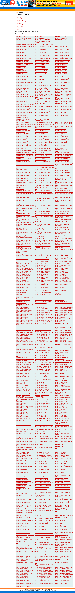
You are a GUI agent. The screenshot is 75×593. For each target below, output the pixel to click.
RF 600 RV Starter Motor (21, 469)
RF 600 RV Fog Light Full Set (61, 268)
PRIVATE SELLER (53, 10)
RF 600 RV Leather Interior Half (23, 366)
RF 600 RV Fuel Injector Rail (61, 280)
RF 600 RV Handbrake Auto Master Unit (63, 303)
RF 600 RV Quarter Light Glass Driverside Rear (62, 393)
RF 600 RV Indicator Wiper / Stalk (42, 350)
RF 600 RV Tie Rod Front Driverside (43, 505)
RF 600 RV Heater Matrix (40, 323)
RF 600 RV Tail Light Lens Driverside (24, 499)
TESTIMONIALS (61, 10)
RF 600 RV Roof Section (60, 410)
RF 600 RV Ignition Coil (60, 337)
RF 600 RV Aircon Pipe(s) (60, 64)
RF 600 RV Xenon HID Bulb (22, 585)
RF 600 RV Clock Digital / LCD (61, 145)
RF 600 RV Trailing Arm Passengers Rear (44, 520)
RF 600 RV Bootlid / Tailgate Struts (23, 99)
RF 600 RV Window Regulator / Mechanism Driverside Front (62, 554)
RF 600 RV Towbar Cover (40, 515)
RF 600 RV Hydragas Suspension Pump (64, 334)
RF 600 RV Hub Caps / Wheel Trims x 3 (44, 332)
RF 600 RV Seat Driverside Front (42, 420)
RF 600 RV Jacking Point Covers (42, 360)
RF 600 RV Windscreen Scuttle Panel (24, 567)
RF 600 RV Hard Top (39, 307)
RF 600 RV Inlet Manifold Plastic (42, 352)
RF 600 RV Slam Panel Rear (61, 453)
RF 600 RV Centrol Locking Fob (23, 144)
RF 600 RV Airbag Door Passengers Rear (64, 58)
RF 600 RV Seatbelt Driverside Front (43, 431)
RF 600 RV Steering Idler (21, 478)
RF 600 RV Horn (58, 325)
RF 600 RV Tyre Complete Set (41, 523)
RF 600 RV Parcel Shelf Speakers (42, 383)
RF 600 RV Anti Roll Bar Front (61, 75)
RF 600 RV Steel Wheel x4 (61, 471)
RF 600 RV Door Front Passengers (43, 190)
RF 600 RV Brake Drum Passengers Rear (44, 111)
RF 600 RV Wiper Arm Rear (22, 576)
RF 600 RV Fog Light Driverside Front (24, 268)
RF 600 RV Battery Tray (40, 84)
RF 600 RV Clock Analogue (41, 145)
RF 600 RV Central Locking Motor (62, 139)
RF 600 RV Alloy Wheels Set (61, 72)
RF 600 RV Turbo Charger (60, 522)
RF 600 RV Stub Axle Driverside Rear (24, 485)
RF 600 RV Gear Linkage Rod (41, 290)
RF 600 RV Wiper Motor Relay (22, 580)
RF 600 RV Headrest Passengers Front (24, 320)
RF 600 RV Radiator (39, 397)
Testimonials (21, 26)
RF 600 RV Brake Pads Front (41, 114)
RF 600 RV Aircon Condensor (61, 63)
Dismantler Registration (23, 21)
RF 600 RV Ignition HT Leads (61, 338)
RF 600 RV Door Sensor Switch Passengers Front (62, 217)
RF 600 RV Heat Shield (60, 320)
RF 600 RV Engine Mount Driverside (24, 254)
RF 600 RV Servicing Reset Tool (23, 440)
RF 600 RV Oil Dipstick (21, 375)
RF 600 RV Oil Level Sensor (41, 376)
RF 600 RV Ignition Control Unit (42, 338)
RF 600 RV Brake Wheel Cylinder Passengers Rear (42, 120)
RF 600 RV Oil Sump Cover (61, 378)
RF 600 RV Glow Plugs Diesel (61, 301)
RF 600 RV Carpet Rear (60, 135)
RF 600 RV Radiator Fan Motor (42, 401)
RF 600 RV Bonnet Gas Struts (61, 87)
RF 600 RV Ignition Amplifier (22, 337)
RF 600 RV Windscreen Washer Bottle (43, 567)
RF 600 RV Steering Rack (60, 479)
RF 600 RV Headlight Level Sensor (43, 312)
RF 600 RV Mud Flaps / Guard (22, 373)
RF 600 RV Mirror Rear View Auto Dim (63, 372)
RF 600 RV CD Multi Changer (61, 136)
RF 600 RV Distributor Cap (22, 180)
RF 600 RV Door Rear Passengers (23, 213)
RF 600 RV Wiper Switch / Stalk (62, 580)
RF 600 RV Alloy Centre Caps (41, 69)
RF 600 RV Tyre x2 (20, 525)
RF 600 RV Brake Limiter (60, 112)
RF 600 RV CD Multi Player (22, 138)
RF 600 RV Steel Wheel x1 (61, 469)
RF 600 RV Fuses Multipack (22, 289)
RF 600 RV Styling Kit (20, 487)
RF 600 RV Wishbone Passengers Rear (44, 583)
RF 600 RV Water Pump (60, 531)
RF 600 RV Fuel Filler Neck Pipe (23, 277)
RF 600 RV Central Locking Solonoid (63, 141)
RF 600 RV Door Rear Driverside (42, 211)
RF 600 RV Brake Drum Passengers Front (25, 111)
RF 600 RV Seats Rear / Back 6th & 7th (24, 438)
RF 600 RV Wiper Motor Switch (42, 580)
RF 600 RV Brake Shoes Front (61, 115)
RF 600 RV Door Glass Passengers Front (64, 192)
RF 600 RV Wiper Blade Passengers (63, 576)
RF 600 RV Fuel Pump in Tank (41, 284)
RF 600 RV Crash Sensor (40, 160)
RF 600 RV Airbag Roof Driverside (62, 60)
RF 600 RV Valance (39, 526)
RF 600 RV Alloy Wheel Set (61, 69)
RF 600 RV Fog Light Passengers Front (24, 269)
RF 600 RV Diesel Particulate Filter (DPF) (44, 177)
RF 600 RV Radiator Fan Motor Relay (63, 401)
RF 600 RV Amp (38, 75)
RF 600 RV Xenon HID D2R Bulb (62, 585)
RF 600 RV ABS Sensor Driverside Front (25, 44)
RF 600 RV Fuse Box (59, 287)
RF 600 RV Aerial (39, 48)
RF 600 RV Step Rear (59, 482)
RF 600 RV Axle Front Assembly (62, 78)
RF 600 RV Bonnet (20, 87)
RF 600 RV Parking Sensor (22, 385)
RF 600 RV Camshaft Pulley (61, 132)
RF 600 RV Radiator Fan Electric (23, 401)
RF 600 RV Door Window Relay (62, 227)
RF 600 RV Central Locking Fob (42, 139)
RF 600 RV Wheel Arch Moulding (23, 537)
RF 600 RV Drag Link (39, 238)
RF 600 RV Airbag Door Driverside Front (64, 57)
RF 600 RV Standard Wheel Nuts (62, 468)
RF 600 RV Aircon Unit (60, 67)
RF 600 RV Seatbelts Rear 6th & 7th (43, 436)
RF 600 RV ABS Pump (21, 42)
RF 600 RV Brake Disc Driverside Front (43, 106)
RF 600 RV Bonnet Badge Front (42, 87)
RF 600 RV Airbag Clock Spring (62, 55)
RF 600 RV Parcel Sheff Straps (23, 383)
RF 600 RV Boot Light (20, 92)
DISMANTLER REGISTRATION (57, 7)
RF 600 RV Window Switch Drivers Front (25, 562)
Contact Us (20, 29)
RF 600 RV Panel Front (21, 382)
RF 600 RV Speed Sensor (41, 461)
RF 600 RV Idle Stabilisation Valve (62, 335)
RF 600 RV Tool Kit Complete (61, 508)
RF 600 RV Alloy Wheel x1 (21, 70)
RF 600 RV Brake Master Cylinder (23, 114)
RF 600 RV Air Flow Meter (41, 54)
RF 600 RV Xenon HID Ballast (61, 583)
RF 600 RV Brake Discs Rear (22, 109)
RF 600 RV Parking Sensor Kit (41, 385)
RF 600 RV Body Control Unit (22, 85)
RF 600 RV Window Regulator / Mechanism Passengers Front (23, 560)
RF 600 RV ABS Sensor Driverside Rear (44, 44)
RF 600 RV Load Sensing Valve (23, 367)
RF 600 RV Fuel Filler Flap (60, 275)
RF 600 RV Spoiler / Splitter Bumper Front (44, 465)
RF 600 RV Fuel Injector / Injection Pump (44, 280)
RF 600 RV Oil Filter (59, 375)
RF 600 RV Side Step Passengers (42, 452)
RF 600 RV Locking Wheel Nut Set (42, 367)
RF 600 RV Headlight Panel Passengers (25, 315)
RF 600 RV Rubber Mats (40, 415)
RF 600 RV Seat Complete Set (22, 420)
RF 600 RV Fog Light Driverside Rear (43, 268)
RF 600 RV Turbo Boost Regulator (42, 522)
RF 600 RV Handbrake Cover (61, 305)
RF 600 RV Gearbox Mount (41, 298)
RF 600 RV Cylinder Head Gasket (62, 172)
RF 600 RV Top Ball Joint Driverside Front (25, 510)
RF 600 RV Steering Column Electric (43, 476)
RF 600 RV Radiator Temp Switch (42, 403)
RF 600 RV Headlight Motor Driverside (24, 314)
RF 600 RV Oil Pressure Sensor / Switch (64, 376)
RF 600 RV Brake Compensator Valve (24, 106)
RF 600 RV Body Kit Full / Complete (43, 85)
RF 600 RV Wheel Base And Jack (62, 537)
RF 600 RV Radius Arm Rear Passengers (25, 406)
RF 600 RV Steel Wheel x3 (41, 471)
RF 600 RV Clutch (39, 147)
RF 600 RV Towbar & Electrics (22, 515)
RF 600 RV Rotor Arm (20, 415)
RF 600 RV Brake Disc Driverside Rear (63, 106)
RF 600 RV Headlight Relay (41, 315)
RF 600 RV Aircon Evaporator (41, 64)
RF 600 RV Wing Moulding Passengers (43, 573)
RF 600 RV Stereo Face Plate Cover (43, 484)
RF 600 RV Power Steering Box (42, 387)
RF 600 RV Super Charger (21, 493)
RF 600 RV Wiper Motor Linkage (42, 579)
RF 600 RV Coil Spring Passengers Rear (25, 155)
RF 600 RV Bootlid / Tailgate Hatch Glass (44, 94)
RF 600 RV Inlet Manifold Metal (23, 352)
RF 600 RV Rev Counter (60, 406)
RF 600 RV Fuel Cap (59, 271)
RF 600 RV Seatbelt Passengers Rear (43, 433)
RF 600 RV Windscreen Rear (61, 565)
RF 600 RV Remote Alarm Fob (42, 406)
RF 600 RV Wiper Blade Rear (22, 577)
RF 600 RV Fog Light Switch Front (23, 271)
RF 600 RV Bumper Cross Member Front (44, 122)
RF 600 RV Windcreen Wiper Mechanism (64, 547)
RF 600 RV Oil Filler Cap (40, 375)
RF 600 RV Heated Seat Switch (23, 321)
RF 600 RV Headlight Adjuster (41, 308)
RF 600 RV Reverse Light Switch (23, 407)
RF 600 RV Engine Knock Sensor (62, 251)
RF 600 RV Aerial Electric (60, 48)
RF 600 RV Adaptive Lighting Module (24, 48)
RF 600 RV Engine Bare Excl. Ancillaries (64, 249)
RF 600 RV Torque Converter (41, 513)
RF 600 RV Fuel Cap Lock (21, 272)
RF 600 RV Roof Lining (60, 409)
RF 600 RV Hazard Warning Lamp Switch (64, 307)
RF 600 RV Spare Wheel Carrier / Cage (44, 456)
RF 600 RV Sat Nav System (41, 416)
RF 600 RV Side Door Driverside (42, 444)
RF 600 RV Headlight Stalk (61, 315)
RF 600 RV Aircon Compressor (42, 63)
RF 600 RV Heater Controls (61, 321)
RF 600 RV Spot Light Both (41, 466)
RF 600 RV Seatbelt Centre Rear (23, 431)
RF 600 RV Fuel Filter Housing (61, 277)
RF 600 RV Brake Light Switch (41, 112)
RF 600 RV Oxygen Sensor (61, 380)
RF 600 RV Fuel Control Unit (41, 274)
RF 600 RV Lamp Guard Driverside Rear (25, 362)
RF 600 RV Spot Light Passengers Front (25, 468)
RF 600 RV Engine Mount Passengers (43, 254)
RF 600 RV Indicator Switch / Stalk (62, 344)
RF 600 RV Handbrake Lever (22, 307)
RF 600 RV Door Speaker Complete (43, 219)
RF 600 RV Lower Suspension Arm (23, 369)
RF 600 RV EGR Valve (60, 241)
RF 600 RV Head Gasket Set (22, 308)
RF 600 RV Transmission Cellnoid (23, 522)
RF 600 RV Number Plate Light (42, 373)
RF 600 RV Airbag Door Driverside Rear (24, 58)
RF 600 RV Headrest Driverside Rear (63, 318)
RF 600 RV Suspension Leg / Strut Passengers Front (62, 496)
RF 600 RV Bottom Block (21, 101)
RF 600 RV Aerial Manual (21, 49)
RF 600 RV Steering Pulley (22, 479)
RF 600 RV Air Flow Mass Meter (62, 52)
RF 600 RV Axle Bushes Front (22, 78)
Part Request (21, 20)
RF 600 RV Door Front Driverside (62, 188)
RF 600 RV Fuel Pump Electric (61, 283)
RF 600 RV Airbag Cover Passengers (43, 57)
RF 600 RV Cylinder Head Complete (43, 172)
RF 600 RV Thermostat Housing (62, 501)
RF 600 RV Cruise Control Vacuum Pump (64, 163)
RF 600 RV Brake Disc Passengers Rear (44, 108)
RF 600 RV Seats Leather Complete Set (63, 436)
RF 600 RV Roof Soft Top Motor (23, 413)
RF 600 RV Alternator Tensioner (23, 75)
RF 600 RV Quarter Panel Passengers (24, 397)
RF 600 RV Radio (20, 404)
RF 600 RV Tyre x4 (59, 525)
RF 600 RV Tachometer (40, 498)
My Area (20, 23)
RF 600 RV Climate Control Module (23, 145)
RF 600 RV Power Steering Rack (42, 390)
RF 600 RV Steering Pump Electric (42, 479)
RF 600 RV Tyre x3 (39, 525)
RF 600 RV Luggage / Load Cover (42, 369)
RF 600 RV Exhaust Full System (42, 259)
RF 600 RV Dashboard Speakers (23, 175)
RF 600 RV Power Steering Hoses (42, 389)
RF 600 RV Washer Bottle (21, 531)
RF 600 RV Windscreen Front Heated (24, 565)
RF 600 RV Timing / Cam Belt (22, 506)
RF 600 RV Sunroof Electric (41, 489)
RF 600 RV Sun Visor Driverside (42, 487)
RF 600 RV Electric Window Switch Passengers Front (43, 246)
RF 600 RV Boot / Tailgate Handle (42, 91)
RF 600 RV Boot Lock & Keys (41, 92)
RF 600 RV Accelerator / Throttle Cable (43, 46)
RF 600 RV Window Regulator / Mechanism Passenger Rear (62, 557)
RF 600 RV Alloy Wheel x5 (41, 72)
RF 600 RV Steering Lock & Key (62, 478)
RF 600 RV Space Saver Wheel (62, 455)
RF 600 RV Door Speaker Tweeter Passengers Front (23, 228)
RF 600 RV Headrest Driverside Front (43, 318)
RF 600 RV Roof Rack (21, 410)
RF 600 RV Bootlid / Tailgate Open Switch (25, 96)
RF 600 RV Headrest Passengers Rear (43, 320)
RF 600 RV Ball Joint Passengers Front (24, 82)
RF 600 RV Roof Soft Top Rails (42, 413)
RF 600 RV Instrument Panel (41, 355)
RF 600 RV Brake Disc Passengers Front (25, 108)
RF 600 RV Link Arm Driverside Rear (43, 366)
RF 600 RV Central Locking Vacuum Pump (44, 142)
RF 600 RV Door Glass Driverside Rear (43, 192)
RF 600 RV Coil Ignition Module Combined (25, 152)
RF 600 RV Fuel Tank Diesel (41, 286)
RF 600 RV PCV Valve (60, 385)
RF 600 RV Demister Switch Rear (42, 175)
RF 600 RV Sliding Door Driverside (23, 455)
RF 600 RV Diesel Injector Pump (23, 177)
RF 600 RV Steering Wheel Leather (62, 481)
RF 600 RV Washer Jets (40, 531)
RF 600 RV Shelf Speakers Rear (62, 440)
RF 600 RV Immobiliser (40, 340)
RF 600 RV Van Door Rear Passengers (63, 528)
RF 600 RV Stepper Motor (21, 484)
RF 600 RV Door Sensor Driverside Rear (64, 215)
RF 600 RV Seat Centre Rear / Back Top (64, 418)
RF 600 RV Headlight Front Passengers (44, 310)
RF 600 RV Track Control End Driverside (44, 518)
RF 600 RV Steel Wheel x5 (22, 472)
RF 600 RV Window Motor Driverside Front (25, 551)
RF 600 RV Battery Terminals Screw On (24, 84)
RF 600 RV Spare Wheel (21, 456)
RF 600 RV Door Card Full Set (22, 185)
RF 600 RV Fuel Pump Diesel (41, 283)
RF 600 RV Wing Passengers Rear (62, 573)
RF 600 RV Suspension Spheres (23, 498)
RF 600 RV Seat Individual (21, 423)
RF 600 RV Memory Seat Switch (42, 370)
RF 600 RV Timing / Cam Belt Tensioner (63, 506)
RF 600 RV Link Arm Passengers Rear (63, 366)
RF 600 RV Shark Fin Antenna (41, 440)
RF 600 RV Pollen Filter (21, 387)
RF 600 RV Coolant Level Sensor (42, 157)
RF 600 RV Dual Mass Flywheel (23, 241)
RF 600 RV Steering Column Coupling (63, 473)
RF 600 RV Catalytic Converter (22, 136)
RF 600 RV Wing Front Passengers (62, 570)
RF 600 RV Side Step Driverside (23, 452)
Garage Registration (22, 24)
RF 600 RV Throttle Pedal (40, 503)
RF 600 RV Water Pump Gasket (23, 533)
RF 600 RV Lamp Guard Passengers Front (44, 362)
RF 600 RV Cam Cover (60, 130)
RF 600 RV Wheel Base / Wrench (42, 537)
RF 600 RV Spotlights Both (41, 468)
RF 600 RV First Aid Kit (40, 266)
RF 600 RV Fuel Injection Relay (62, 278)
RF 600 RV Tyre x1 (59, 523)
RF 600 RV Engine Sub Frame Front (24, 255)
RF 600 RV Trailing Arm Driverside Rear (24, 520)
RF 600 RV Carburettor (40, 133)
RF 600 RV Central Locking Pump (23, 141)
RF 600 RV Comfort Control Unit (42, 155)
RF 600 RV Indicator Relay (41, 344)
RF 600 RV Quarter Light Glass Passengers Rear (42, 395)
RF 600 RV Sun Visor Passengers (62, 487)
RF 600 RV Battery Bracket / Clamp (62, 82)
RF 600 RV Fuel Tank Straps (41, 287)
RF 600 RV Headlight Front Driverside (63, 308)
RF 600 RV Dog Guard (40, 180)
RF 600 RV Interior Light (60, 359)
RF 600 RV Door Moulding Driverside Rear (44, 208)
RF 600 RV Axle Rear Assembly (62, 79)
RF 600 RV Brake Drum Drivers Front (43, 109)
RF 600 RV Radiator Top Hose (61, 403)
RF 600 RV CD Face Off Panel (42, 136)
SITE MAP (72, 7)
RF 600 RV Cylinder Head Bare (62, 170)
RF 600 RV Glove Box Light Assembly (43, 300)
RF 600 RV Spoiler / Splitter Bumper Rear (64, 465)
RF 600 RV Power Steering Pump (23, 390)
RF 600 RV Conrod (20, 157)
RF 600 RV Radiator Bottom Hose (62, 397)
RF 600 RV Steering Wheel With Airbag (24, 482)
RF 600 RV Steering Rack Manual (23, 481)
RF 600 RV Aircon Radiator (61, 66)
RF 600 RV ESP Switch (21, 257)
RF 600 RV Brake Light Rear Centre (24, 112)
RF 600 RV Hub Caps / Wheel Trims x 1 (63, 330)
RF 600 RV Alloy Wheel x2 (41, 70)
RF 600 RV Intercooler (60, 355)
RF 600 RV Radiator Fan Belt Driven (43, 399)
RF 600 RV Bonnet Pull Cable (41, 89)
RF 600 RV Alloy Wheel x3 (60, 70)
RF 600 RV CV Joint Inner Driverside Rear (44, 165)
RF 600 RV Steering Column (22, 473)
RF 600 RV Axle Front (40, 78)
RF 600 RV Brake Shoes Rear (22, 117)
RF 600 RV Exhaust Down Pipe (62, 257)
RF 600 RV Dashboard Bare (41, 174)
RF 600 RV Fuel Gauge (40, 278)
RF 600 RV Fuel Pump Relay (61, 284)
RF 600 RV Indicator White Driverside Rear (44, 347)
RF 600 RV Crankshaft (40, 158)
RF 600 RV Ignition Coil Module (23, 338)
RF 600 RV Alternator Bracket (41, 73)
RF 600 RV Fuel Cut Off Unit (61, 274)
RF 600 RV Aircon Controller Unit (23, 64)
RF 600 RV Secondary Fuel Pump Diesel (44, 438)
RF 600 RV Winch (39, 547)
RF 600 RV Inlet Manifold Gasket (62, 350)
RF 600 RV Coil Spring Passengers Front (64, 154)
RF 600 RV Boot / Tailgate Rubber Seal (63, 91)
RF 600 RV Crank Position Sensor (23, 158)
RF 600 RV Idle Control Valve (41, 335)
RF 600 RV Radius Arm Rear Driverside (63, 404)
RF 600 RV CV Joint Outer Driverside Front (44, 167)
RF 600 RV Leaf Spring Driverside (23, 364)
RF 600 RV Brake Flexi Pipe (61, 111)
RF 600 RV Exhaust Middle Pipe (42, 263)
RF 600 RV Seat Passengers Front (23, 425)
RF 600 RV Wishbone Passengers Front (25, 583)
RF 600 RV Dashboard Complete (62, 174)
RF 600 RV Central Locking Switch (23, 142)
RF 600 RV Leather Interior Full (62, 364)
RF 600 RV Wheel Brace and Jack (62, 542)
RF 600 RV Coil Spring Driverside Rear (43, 154)
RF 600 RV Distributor (59, 178)
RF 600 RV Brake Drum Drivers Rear (63, 109)
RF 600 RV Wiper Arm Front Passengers (64, 574)
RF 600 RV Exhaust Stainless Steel (62, 265)
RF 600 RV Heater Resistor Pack (62, 323)
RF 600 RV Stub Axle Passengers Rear (63, 485)
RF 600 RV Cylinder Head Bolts (23, 172)
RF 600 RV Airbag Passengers (42, 60)
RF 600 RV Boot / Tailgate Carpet (23, 91)
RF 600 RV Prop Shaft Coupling (23, 393)
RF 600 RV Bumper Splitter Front (23, 130)
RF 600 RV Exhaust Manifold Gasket (63, 261)
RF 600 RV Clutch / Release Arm (62, 147)
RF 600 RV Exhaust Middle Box (23, 263)
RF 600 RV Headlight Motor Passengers (44, 314)
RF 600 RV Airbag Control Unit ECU (24, 57)
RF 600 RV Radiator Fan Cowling (62, 399)
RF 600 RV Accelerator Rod (61, 46)
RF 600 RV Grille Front (21, 303)
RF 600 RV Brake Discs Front (61, 108)
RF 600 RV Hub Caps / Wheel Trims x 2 (24, 332)
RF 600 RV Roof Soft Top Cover (62, 412)
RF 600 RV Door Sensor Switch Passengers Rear (23, 220)
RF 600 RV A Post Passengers (22, 39)
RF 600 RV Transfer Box (60, 520)
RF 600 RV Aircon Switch (40, 67)
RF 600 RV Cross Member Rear (23, 161)
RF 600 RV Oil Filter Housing (22, 376)
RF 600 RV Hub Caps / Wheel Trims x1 (63, 332)
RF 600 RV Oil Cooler (59, 373)
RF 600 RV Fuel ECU (40, 275)
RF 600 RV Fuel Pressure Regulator (63, 281)
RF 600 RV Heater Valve (40, 325)
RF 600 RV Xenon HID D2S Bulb (23, 586)
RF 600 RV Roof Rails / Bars (41, 410)
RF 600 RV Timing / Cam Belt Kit (42, 506)
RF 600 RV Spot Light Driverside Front (63, 466)
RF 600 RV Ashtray (59, 76)
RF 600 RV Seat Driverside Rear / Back (63, 420)
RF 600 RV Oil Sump (39, 378)
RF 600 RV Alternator (20, 73)
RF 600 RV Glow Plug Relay (22, 301)
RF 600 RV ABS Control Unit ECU (42, 39)
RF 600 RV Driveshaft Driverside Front (63, 238)
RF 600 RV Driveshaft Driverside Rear (24, 240)
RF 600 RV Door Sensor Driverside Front (44, 215)
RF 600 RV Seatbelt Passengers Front (24, 433)
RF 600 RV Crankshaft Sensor (22, 160)
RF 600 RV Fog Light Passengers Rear (43, 269)
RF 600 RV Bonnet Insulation (61, 88)
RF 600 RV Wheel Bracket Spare (23, 545)
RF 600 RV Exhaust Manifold (41, 261)
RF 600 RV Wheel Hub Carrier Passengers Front (61, 545)
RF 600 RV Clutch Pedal (60, 148)
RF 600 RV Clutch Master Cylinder (42, 148)
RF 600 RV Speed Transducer (61, 461)
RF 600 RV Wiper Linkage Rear (62, 577)
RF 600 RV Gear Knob (60, 289)
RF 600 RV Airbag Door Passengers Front (44, 58)
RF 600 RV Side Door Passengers (62, 444)
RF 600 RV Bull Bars (59, 120)
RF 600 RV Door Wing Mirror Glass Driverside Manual (62, 233)
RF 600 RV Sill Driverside (60, 452)
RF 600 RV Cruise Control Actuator (43, 161)
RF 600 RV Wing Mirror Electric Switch (63, 571)
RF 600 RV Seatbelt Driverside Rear (63, 431)
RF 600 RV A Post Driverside (61, 38)
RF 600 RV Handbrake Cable (41, 305)
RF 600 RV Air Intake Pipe (21, 55)
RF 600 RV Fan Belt (20, 266)
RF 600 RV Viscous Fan (40, 529)
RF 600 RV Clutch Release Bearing (43, 150)
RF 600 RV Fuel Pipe (39, 281)
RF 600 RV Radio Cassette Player (42, 404)
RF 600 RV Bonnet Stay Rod (61, 89)
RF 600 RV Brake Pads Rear (61, 114)
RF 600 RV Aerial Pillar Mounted (62, 49)
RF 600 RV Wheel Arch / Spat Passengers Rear (61, 535)
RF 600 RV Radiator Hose (21, 403)
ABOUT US (40, 7)
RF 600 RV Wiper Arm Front (22, 574)
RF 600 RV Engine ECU (40, 251)
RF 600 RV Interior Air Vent (22, 357)
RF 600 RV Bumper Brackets (22, 122)
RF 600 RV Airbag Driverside (22, 60)
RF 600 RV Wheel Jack (21, 547)
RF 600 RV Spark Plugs (60, 456)
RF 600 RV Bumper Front (21, 129)
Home (16, 12)
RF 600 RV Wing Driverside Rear (23, 568)
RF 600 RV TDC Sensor (21, 501)
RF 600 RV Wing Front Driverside (42, 568)
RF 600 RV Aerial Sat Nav (60, 51)
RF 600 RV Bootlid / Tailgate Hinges (63, 94)
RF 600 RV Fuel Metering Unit (22, 281)
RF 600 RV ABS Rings (60, 42)
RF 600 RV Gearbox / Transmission (43, 292)
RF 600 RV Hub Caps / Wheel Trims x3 (43, 334)
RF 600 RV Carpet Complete (22, 135)
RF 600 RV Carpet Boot (60, 133)
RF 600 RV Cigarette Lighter (41, 144)
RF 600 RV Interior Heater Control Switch (25, 359)
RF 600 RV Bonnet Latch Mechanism (24, 89)
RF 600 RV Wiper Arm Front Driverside (43, 574)
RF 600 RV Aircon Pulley (21, 66)
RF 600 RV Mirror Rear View (41, 372)
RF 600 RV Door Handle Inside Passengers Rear (22, 198)
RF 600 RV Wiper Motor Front (22, 579)
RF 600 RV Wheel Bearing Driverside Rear (44, 539)
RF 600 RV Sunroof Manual (41, 491)
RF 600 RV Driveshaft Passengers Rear (63, 240)
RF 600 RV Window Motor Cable (62, 549)
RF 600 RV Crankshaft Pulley (61, 158)
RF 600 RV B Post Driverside (22, 81)
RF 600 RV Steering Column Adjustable (44, 473)
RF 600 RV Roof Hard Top (41, 409)
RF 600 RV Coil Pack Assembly (62, 152)
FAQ (67, 10)
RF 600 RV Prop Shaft (60, 390)
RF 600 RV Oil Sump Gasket (22, 380)
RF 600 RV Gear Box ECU (41, 289)
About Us (20, 18)
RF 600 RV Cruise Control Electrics (62, 161)
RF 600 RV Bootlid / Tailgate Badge (23, 94)
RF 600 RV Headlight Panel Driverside (63, 314)
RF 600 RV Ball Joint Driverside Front (63, 81)
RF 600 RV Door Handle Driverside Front (44, 193)
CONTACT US (71, 10)
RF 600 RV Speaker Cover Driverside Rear (44, 458)
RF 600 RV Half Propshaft (41, 303)
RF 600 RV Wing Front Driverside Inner (24, 570)
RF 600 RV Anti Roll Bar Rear (22, 76)
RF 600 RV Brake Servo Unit (41, 115)
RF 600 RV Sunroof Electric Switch (62, 489)
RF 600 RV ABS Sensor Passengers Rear (25, 46)
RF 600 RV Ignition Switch (21, 340)
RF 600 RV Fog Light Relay (61, 269)
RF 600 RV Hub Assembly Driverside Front (25, 328)
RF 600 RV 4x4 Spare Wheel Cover (62, 36)
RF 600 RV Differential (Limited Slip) (63, 177)
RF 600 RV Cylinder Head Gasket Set (24, 174)
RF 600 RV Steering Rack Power (42, 481)
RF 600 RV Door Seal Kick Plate (23, 215)
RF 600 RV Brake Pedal (21, 115)
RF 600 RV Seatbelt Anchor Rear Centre (64, 429)
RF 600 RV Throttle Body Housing (62, 502)
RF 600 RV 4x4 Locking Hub (22, 36)
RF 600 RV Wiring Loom (21, 582)
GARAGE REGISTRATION (43, 10)
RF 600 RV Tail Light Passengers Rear (63, 499)
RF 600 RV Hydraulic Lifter (22, 335)
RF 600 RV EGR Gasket (40, 241)
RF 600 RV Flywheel (59, 266)
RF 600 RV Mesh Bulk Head (61, 370)
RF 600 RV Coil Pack (39, 152)
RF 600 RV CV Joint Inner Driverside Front (25, 165)
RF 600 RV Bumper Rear (60, 129)
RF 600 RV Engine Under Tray (61, 255)
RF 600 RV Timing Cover (40, 508)
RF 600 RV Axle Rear (40, 79)
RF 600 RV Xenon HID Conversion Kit (43, 585)
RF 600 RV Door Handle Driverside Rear (64, 193)
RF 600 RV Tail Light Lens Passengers (43, 499)
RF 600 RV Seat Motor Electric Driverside (44, 423)
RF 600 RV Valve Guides (60, 526)
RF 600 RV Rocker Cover (40, 407)
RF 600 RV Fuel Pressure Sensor (23, 283)
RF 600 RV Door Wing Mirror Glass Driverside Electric (43, 233)
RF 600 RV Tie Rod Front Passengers (63, 505)
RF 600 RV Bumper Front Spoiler (42, 129)
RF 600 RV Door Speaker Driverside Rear (25, 222)
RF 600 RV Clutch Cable (21, 148)
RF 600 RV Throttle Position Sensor (62, 503)
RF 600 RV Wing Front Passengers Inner (25, 571)
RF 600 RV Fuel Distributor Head (23, 275)
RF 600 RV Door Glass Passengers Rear (25, 193)
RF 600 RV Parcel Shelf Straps (61, 383)
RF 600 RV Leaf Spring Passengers (43, 364)
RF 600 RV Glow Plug (59, 300)
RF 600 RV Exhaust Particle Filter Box (63, 263)
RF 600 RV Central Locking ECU (23, 139)
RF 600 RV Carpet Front (40, 135)
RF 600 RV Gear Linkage (21, 290)
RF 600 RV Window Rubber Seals (62, 559)
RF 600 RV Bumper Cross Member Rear (64, 122)
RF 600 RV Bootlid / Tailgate (61, 92)
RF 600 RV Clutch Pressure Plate (23, 150)
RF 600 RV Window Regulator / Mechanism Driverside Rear (23, 557)
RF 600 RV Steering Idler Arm (41, 478)
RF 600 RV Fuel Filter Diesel (41, 277)
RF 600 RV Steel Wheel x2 (22, 471)
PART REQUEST (46, 7)
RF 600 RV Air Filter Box (40, 52)
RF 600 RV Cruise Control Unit (42, 163)
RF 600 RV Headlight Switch (22, 317)
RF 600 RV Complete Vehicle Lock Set (63, 155)
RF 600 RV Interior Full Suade (61, 357)
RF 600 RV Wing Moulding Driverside (24, 573)
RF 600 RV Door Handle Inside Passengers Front (61, 195)
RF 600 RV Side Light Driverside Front (24, 447)
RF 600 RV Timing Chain (21, 508)
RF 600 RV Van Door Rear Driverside (43, 528)
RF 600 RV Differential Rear (41, 178)
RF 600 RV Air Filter (20, 52)
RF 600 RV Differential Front (22, 178)
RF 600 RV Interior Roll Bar (22, 360)
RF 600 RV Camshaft (20, 132)
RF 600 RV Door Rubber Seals (61, 213)
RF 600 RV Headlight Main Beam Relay (63, 312)
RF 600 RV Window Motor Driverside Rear (44, 551)
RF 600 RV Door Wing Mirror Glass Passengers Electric (23, 236)
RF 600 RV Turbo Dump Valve (22, 523)
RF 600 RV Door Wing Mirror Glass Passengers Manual (43, 236)
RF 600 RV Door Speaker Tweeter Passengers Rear (42, 228)
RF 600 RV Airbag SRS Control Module (24, 63)
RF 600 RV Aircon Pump (40, 66)
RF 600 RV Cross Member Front (62, 160)
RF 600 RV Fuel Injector (21, 280)
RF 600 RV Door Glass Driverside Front (24, 192)
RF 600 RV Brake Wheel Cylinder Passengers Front (23, 120)
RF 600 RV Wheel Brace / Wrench (42, 542)
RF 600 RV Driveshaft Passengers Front (44, 240)
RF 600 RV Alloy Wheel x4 (21, 72)
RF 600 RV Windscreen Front (61, 562)
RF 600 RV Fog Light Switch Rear (42, 271)
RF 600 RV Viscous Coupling (22, 529)
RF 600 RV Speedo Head (60, 463)
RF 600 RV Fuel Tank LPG (60, 286)
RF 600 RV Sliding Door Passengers (43, 455)
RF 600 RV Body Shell (60, 85)
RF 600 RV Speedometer (21, 465)
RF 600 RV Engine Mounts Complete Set (64, 254)
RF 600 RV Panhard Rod (40, 382)
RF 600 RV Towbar (59, 513)
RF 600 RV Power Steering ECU (23, 389)
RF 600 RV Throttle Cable (21, 503)
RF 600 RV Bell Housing (60, 84)
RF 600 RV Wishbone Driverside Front (43, 582)
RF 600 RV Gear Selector (60, 290)
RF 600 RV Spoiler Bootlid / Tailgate (24, 466)
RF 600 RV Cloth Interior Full (22, 147)
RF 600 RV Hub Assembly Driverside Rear (44, 328)
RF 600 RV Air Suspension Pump (42, 55)
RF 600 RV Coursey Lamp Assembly (63, 157)
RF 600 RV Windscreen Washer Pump (63, 567)
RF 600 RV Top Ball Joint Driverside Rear (44, 510)
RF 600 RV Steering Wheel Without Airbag (44, 482)
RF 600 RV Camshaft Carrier (41, 132)
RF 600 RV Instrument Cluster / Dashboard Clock (62, 353)
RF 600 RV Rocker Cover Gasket (62, 407)
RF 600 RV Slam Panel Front (41, 453)
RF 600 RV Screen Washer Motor (23, 418)
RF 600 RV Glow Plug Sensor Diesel (43, 301)
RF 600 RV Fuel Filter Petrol (22, 278)
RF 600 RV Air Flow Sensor (61, 54)
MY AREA (67, 7)
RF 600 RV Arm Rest (39, 76)
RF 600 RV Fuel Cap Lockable (42, 272)
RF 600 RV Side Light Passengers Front (44, 447)
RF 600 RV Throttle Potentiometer (23, 505)
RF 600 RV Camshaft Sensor (22, 133)
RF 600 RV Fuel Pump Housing (23, 284)
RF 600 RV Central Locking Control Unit (63, 138)
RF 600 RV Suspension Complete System (25, 495)
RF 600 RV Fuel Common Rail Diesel (24, 274)
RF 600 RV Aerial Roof (21, 51)
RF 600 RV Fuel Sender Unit (22, 286)
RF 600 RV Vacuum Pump (21, 526)
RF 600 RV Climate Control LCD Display (64, 144)
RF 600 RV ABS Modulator (61, 39)
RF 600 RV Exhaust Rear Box (22, 265)
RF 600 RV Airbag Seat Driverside (42, 61)
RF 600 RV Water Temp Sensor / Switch (44, 533)
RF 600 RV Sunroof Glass (21, 491)
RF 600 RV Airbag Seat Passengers (63, 61)
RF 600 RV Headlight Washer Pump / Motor (44, 317)
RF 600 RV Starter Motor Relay (42, 469)
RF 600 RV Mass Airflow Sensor (23, 370)
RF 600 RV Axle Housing (21, 79)
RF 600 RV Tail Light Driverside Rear (63, 498)
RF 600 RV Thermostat (40, 501)
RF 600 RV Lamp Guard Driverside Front (64, 360)
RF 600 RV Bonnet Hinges (41, 88)
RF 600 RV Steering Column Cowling (24, 476)
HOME (35, 7)
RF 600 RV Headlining (60, 317)
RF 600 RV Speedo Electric (41, 463)
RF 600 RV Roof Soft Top (21, 412)
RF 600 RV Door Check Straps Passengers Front (22, 188)
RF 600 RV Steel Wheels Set (41, 472)
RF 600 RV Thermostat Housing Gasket (24, 502)
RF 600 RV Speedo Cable (21, 463)
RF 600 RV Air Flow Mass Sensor (23, 54)
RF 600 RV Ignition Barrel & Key (42, 337)
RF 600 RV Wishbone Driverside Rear (63, 582)
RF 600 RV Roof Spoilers (60, 413)
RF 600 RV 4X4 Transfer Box (41, 38)
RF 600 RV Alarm (19, 69)
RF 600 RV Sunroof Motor (60, 491)
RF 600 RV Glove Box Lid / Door (23, 300)
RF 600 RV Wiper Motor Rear (61, 579)
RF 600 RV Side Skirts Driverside (42, 450)
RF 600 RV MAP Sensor (60, 369)
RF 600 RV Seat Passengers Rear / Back (44, 425)
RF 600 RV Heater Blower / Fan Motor (43, 321)
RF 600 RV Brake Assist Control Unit (43, 101)
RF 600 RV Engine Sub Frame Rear (43, 255)
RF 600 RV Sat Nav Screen (61, 415)
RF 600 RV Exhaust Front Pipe (22, 259)
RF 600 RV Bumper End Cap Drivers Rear (44, 124)
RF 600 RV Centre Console (61, 142)
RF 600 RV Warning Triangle (61, 529)
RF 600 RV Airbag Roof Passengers (24, 61)
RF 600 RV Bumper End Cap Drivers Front (25, 124)
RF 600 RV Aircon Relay (21, 67)
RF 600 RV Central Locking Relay (42, 141)
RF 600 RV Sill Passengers (22, 453)
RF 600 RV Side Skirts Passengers (62, 450)
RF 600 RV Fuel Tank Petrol (22, 287)
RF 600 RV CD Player (40, 138)
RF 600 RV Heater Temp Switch (23, 325)
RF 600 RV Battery (39, 82)
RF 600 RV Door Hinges (40, 200)
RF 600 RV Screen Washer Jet (61, 416)
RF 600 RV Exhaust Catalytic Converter (44, 257)
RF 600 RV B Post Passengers (42, 81)
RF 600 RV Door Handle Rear (22, 200)
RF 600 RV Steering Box (60, 472)
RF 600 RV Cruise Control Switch (23, 163)
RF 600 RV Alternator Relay (61, 73)
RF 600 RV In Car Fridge (60, 340)
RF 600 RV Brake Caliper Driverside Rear (25, 104)
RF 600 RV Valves (20, 528)
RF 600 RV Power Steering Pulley (62, 389)
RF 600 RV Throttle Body (40, 502)
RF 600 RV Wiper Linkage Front (42, 577)
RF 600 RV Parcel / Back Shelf (61, 382)
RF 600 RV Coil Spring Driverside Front (24, 154)
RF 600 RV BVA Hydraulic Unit (42, 130)
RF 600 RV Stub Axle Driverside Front (63, 484)
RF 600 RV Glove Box (59, 298)
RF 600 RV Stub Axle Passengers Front (44, 485)
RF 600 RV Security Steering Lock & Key (64, 438)
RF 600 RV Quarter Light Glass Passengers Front (23, 395)
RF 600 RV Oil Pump (20, 378)
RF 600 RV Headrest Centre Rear (23, 318)
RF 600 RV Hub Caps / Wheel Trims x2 (24, 334)
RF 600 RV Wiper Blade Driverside (42, 576)
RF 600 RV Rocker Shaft (21, 409)
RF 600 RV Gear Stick (21, 292)
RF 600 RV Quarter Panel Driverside (63, 395)
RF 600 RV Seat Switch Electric (62, 425)
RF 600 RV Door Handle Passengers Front (44, 198)
